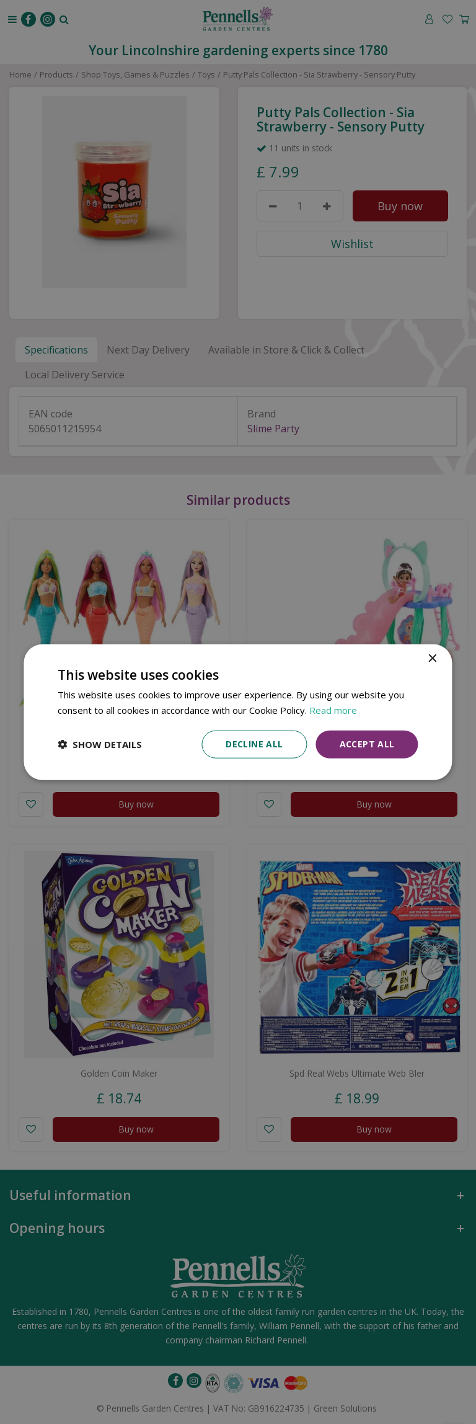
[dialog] (238, 712)
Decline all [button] (254, 744)
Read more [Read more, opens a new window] (333, 710)
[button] (100, 744)
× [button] (432, 659)
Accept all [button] (367, 744)
